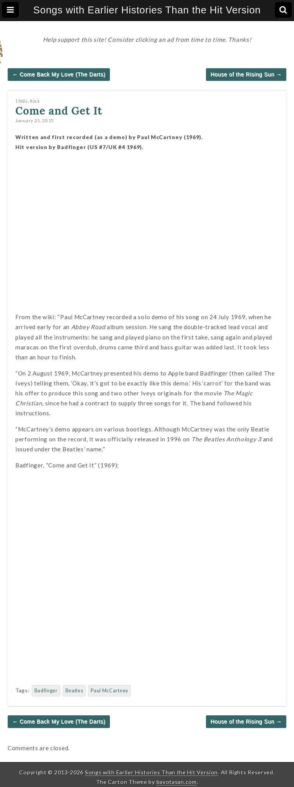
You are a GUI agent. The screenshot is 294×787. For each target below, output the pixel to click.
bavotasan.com (177, 782)
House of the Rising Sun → (246, 74)
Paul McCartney (109, 691)
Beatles (74, 691)
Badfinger (46, 691)
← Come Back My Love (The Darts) (58, 74)
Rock (35, 100)
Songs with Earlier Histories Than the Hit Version (147, 10)
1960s (21, 100)
